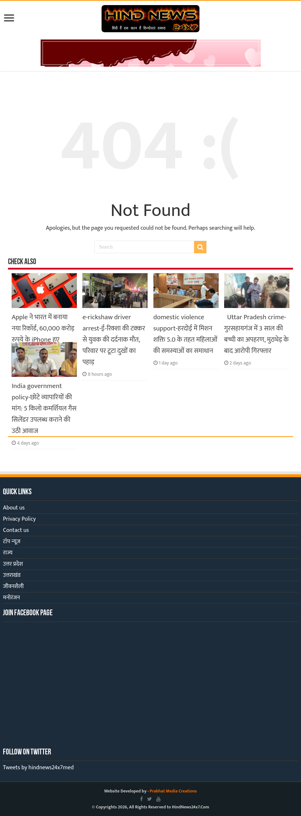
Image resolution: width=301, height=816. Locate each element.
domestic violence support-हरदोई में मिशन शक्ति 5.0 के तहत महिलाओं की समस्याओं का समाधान (185, 334)
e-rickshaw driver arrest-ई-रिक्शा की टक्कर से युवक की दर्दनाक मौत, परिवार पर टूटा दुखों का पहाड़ (113, 340)
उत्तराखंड (11, 575)
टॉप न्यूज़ (11, 541)
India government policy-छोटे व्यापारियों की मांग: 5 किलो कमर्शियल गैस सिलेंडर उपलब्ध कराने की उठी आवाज (44, 408)
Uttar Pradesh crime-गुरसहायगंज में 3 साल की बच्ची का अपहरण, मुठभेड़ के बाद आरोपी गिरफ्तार (256, 334)
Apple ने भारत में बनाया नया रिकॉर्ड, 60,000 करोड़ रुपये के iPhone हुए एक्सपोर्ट (43, 334)
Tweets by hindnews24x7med (38, 768)
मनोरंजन (11, 598)
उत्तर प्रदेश (13, 564)
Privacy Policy (19, 519)
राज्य (7, 553)
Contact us (16, 530)
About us (14, 508)
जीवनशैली (13, 586)
